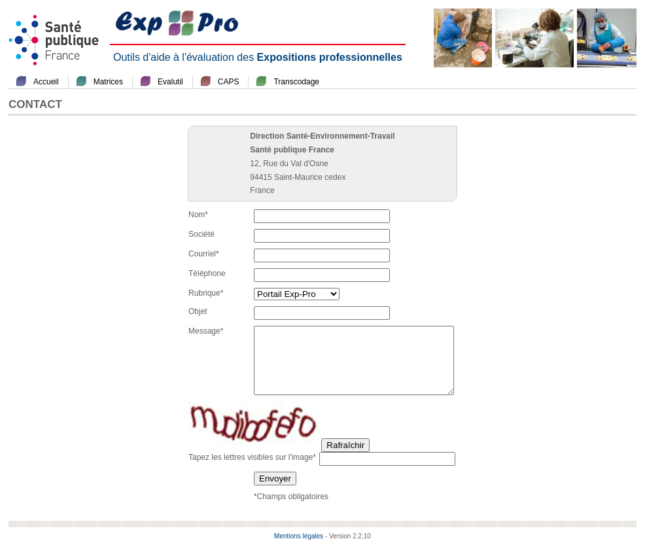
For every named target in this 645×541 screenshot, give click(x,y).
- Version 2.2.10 (348, 536)
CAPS (228, 81)
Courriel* (203, 253)
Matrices (108, 81)
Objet (197, 311)
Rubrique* (205, 293)
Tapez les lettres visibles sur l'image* (252, 457)
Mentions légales (298, 536)
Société (201, 234)
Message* (205, 331)
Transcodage (296, 81)
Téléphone (207, 273)
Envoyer (275, 478)
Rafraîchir (345, 445)
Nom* (198, 214)
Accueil (46, 81)
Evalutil (170, 81)
